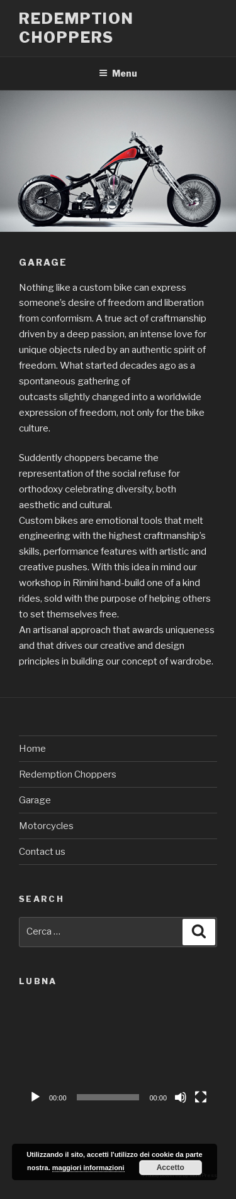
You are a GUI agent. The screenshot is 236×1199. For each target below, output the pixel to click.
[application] (118, 1054)
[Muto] (180, 1097)
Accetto (170, 1167)
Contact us (42, 851)
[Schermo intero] (200, 1097)
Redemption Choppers (76, 27)
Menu (118, 73)
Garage (35, 800)
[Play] (35, 1097)
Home (32, 748)
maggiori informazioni (88, 1167)
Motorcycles (46, 826)
